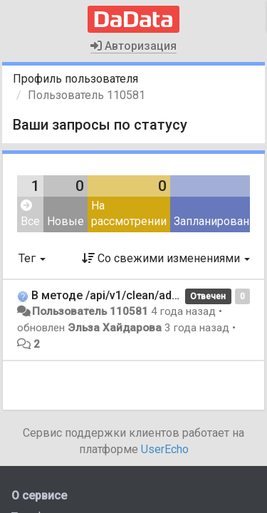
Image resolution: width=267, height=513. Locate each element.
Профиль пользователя (75, 79)
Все (30, 214)
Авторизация (133, 46)
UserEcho (165, 449)
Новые (65, 221)
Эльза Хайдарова (115, 327)
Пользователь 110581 (90, 311)
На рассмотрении (129, 214)
